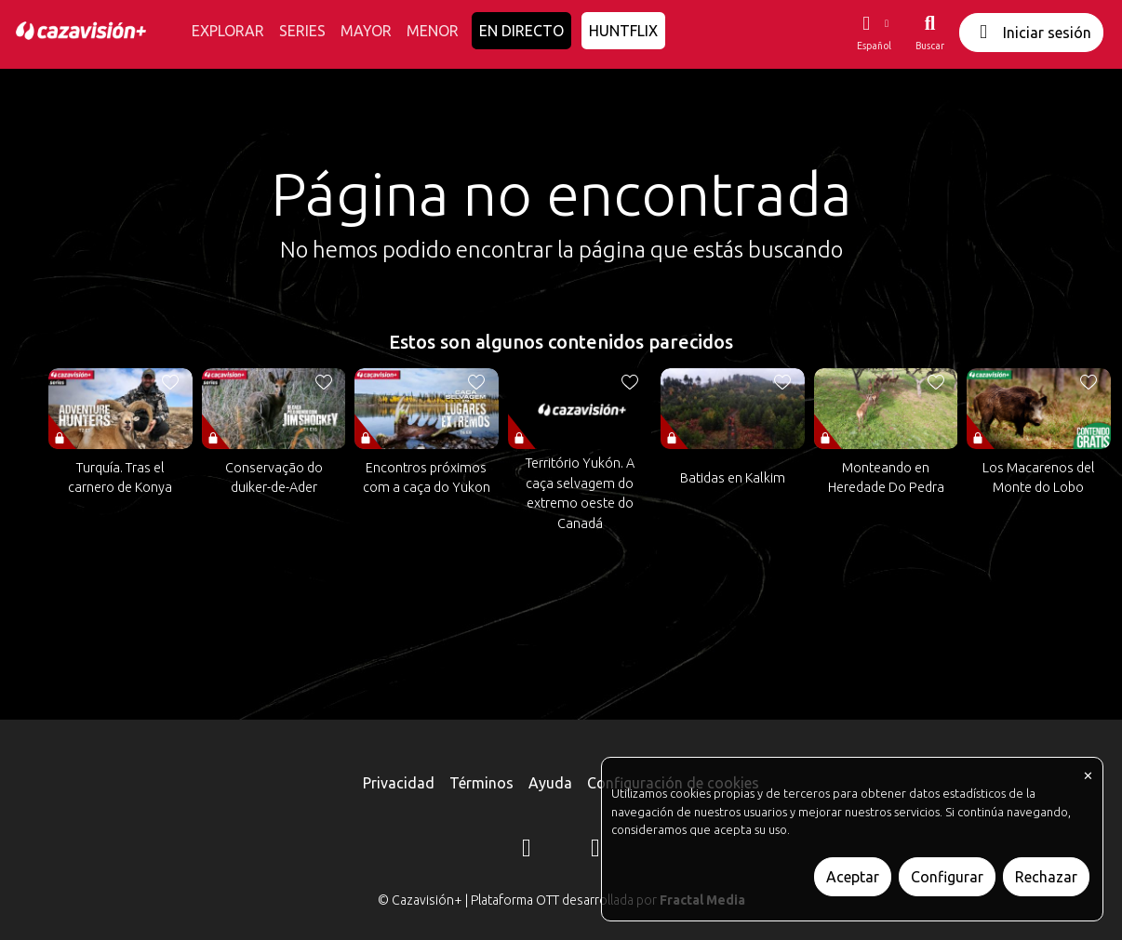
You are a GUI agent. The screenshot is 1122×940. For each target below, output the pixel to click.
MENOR (433, 30)
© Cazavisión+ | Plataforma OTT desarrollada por (561, 900)
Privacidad (398, 783)
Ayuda (550, 783)
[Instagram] (526, 850)
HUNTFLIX (623, 30)
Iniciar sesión (1031, 32)
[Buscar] (930, 33)
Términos (481, 783)
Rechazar (1046, 876)
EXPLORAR (228, 30)
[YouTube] (595, 850)
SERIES (302, 30)
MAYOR (366, 30)
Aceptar (852, 876)
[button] (874, 33)
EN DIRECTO (521, 30)
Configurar (947, 876)
